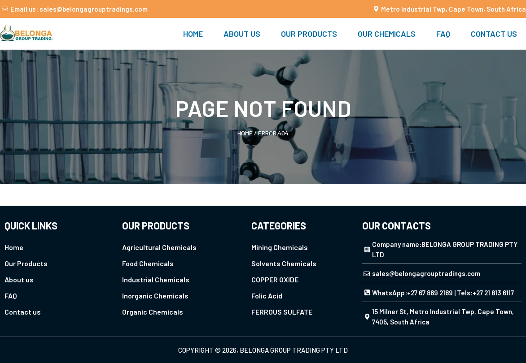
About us (242, 34)
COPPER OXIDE (274, 279)
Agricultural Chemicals (159, 247)
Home (193, 34)
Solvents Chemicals (283, 263)
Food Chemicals (148, 263)
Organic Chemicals (152, 311)
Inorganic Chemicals (155, 295)
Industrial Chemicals (155, 279)
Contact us (494, 34)
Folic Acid (266, 295)
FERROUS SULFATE (281, 311)
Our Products (309, 34)
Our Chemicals (387, 34)
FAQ (443, 34)
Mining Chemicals (279, 247)
